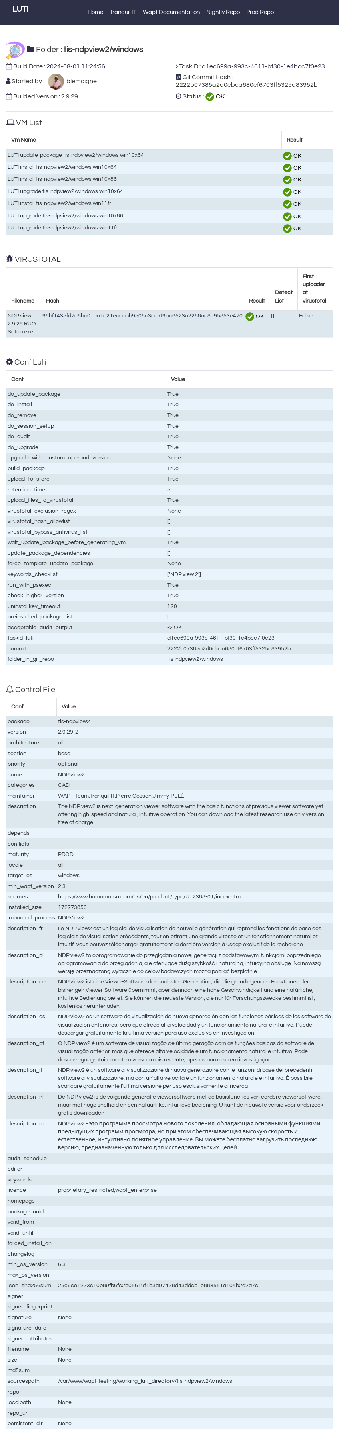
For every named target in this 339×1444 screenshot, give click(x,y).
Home (95, 12)
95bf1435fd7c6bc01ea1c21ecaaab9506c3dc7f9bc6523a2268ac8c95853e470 (142, 316)
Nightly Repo (223, 12)
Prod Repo (260, 12)
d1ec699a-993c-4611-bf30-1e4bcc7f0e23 (263, 66)
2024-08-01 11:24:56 (75, 66)
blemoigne (80, 81)
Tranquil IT (123, 12)
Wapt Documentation (171, 12)
